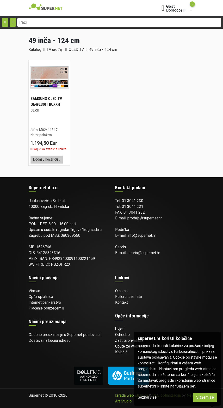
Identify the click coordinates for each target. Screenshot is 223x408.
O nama (121, 291)
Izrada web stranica (131, 395)
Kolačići (121, 352)
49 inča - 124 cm (103, 49)
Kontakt (121, 302)
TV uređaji (55, 49)
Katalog (35, 49)
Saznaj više (147, 397)
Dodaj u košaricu (46, 159)
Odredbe (122, 334)
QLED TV (76, 49)
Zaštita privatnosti (130, 340)
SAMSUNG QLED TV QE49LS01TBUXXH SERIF (46, 104)
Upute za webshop (131, 346)
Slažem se (205, 397)
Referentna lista (128, 296)
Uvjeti (119, 329)
